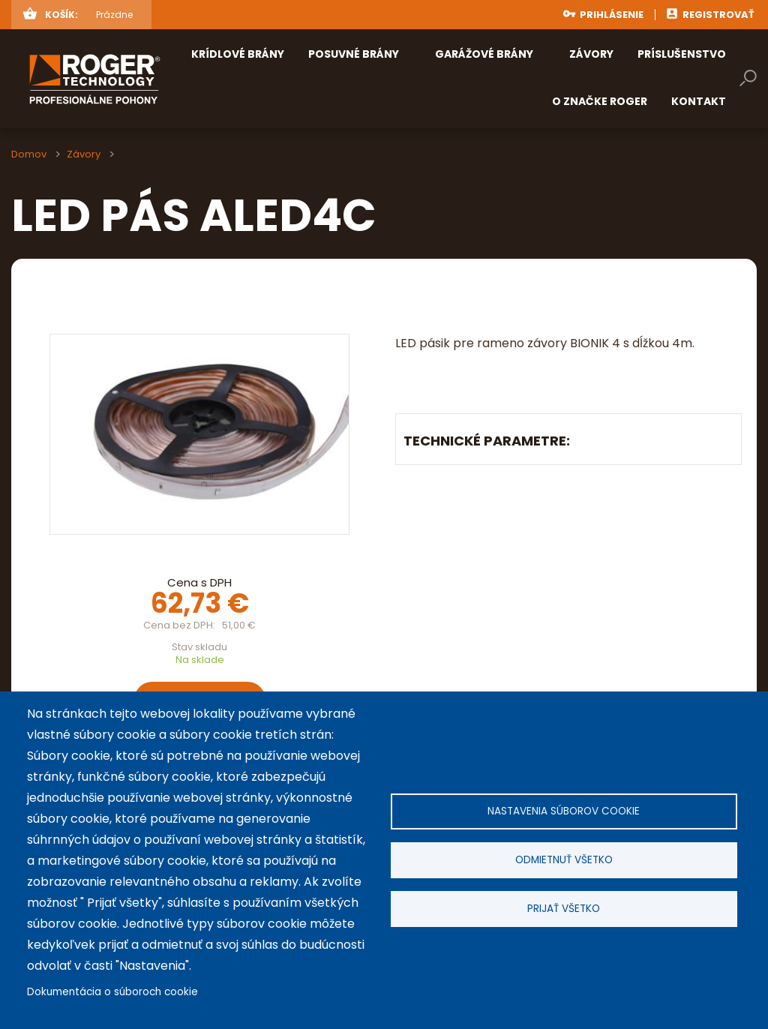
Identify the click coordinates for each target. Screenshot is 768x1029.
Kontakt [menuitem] (698, 101)
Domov (28, 154)
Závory (83, 154)
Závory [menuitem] (591, 54)
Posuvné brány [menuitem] (353, 54)
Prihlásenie (612, 15)
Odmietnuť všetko (564, 860)
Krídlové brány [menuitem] (237, 54)
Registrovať (718, 15)
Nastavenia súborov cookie (564, 811)
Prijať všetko (563, 909)
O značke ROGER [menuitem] (599, 101)
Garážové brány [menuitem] (484, 54)
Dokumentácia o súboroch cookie (112, 992)
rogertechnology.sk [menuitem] (118, 79)
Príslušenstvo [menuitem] (682, 54)
